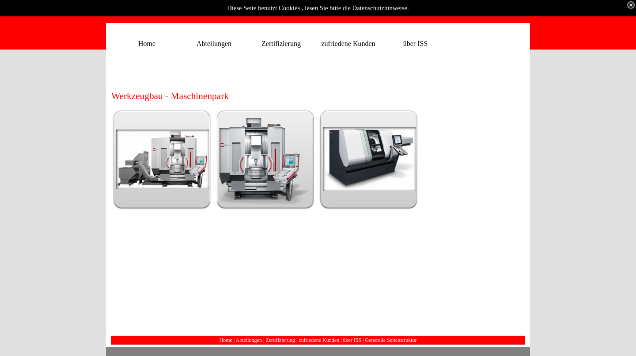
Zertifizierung (280, 340)
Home (226, 340)
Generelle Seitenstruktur (391, 340)
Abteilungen (249, 340)
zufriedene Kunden (319, 340)
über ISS (352, 340)
